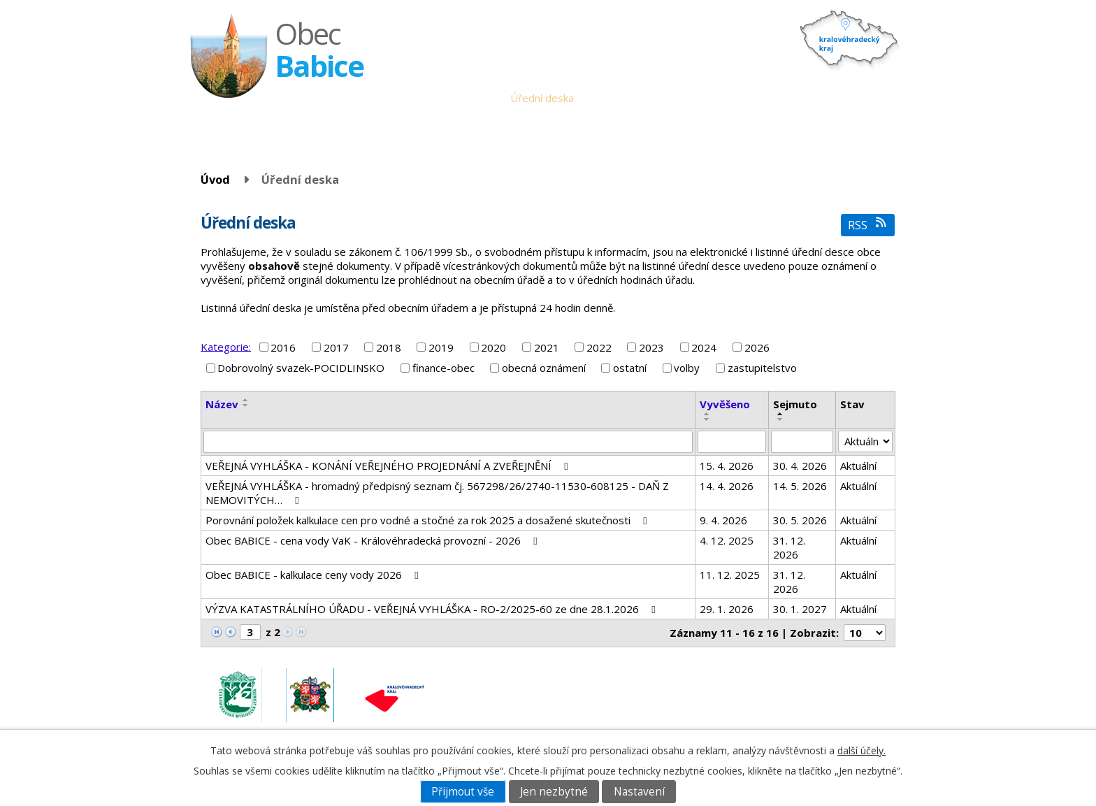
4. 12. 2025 (727, 540)
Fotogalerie (793, 98)
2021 (546, 347)
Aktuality (604, 98)
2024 (703, 347)
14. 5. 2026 (800, 486)
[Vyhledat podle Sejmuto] (802, 442)
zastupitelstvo (762, 368)
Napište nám (862, 98)
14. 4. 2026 (727, 486)
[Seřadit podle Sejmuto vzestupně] (780, 414)
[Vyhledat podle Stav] (865, 442)
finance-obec (443, 368)
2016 (283, 347)
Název (222, 404)
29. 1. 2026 (727, 609)
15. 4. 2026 (727, 466)
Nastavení (639, 791)
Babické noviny (670, 98)
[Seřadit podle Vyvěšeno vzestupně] (707, 414)
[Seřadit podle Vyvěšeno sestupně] (707, 419)
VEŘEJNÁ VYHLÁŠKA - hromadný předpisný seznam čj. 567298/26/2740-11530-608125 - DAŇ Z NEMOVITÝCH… (437, 493)
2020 (493, 347)
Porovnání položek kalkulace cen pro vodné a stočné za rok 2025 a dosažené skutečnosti (428, 520)
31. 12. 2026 (789, 547)
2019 (441, 347)
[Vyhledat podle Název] (448, 442)
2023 (651, 347)
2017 (336, 347)
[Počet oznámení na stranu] (865, 632)
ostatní (630, 368)
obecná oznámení (544, 368)
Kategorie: (226, 346)
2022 (599, 347)
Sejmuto (795, 404)
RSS (868, 225)
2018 (388, 347)
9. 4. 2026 (723, 520)
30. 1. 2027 (800, 609)
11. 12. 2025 (730, 575)
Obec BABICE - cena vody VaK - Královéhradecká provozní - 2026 (374, 540)
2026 (757, 347)
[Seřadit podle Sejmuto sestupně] (780, 419)
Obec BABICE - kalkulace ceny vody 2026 (314, 575)
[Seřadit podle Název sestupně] (246, 405)
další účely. (861, 750)
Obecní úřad (471, 98)
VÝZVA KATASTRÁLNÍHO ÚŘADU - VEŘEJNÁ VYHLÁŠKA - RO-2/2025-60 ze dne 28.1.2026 (433, 609)
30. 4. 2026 (800, 466)
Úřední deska (542, 98)
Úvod (418, 98)
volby (687, 368)
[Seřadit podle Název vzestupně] (246, 400)
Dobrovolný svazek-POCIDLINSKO (300, 368)
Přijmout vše (462, 791)
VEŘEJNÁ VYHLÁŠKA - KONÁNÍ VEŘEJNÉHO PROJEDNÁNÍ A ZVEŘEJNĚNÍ (389, 466)
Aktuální (858, 466)
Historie (736, 98)
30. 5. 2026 (800, 520)
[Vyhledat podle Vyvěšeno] (732, 442)
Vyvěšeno (725, 404)
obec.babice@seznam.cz (798, 686)
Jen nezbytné (554, 791)
